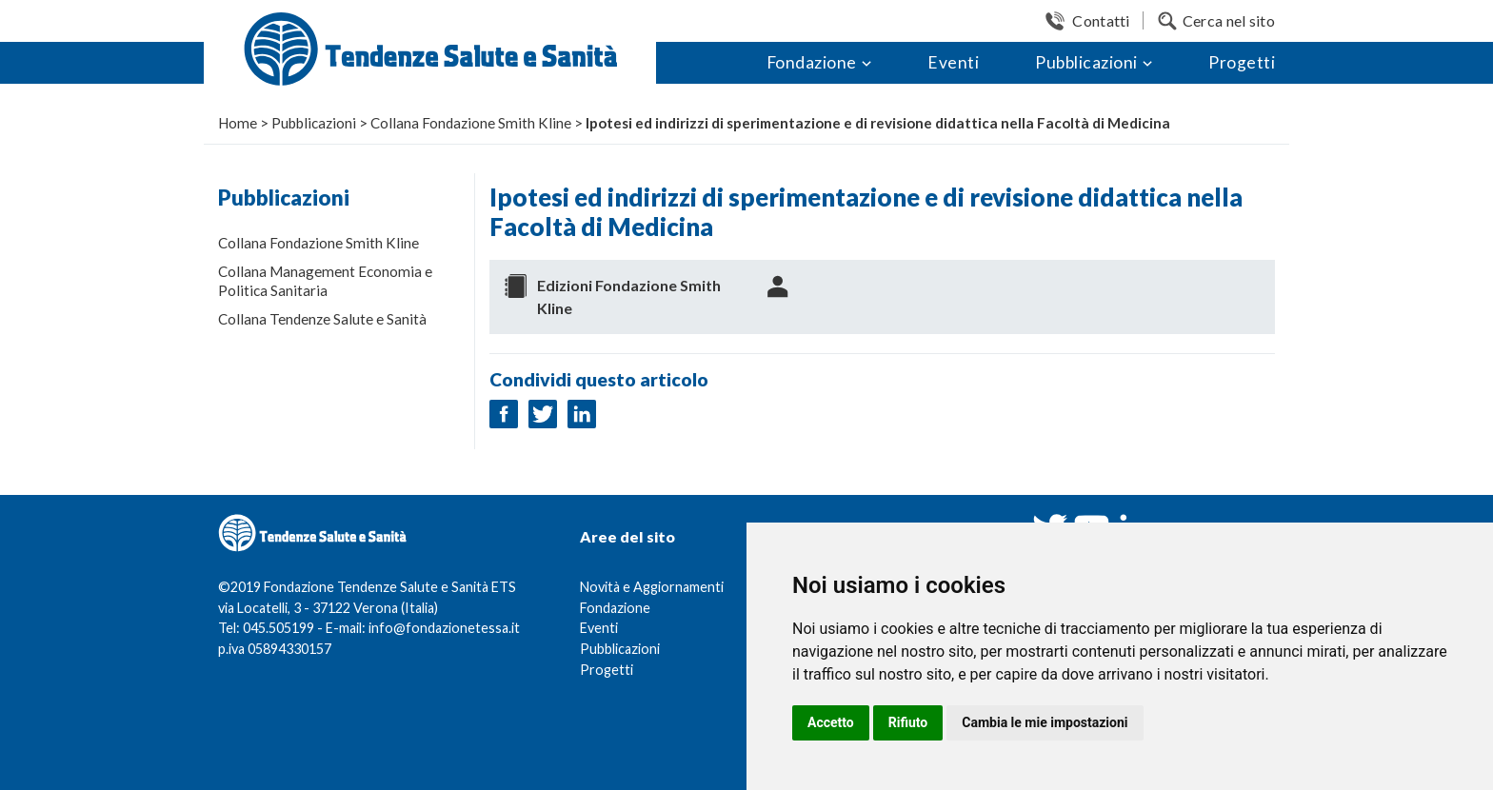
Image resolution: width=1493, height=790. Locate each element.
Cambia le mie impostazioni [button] (1044, 722)
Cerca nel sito (1229, 20)
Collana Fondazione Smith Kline (318, 242)
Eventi (953, 62)
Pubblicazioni (1086, 62)
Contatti (1100, 20)
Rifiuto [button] (908, 722)
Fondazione (811, 62)
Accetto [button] (830, 722)
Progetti (1241, 62)
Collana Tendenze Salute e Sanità (322, 318)
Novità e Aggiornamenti (652, 587)
